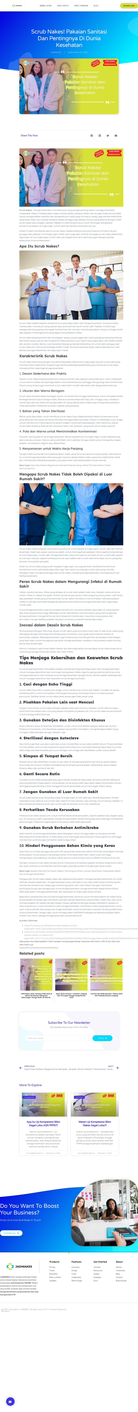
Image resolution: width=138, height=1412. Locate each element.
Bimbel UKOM (46, 6)
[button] (91, 135)
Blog (95, 6)
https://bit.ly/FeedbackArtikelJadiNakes (38, 948)
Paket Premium (81, 6)
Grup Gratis (63, 6)
